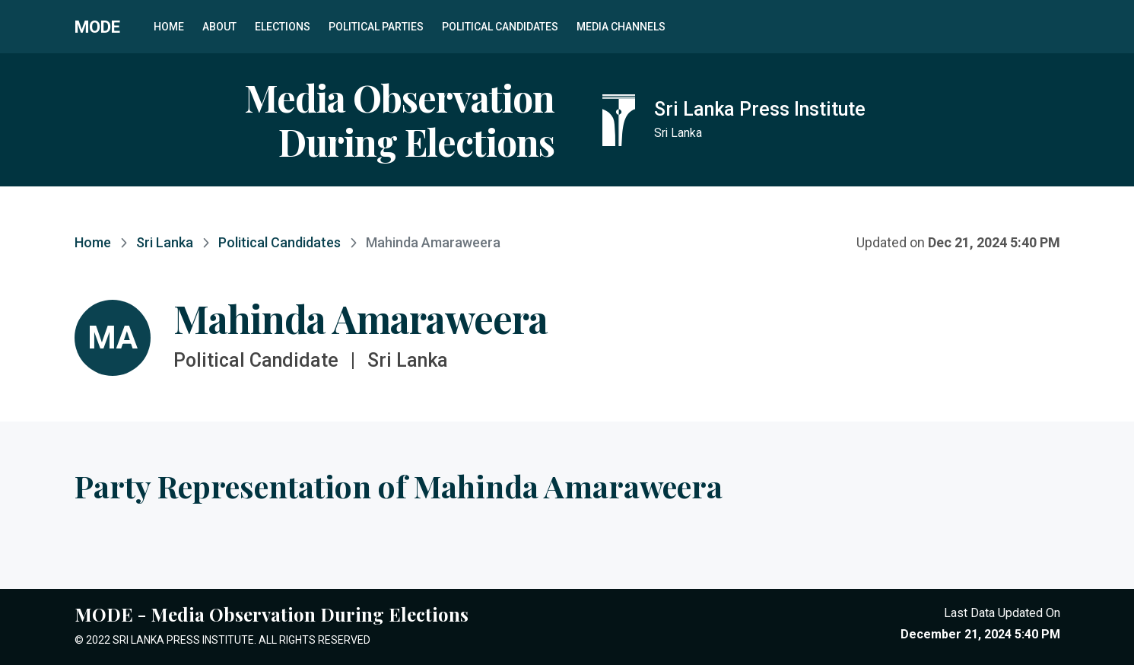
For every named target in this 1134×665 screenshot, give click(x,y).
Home (169, 27)
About (219, 27)
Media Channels (621, 27)
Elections (282, 27)
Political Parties (376, 27)
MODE (97, 27)
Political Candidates (500, 27)
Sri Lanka (164, 242)
